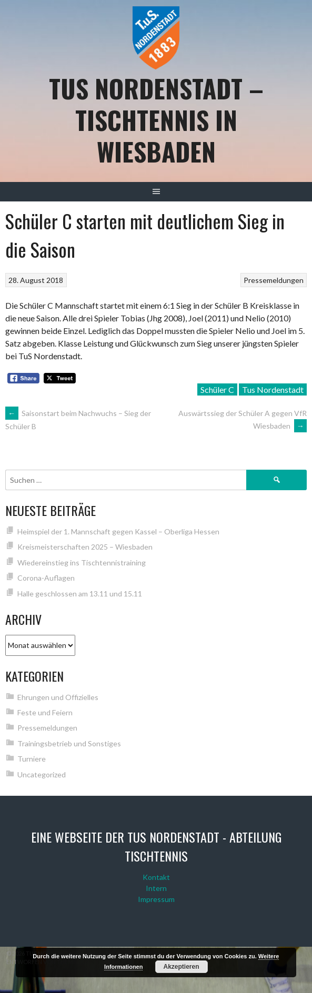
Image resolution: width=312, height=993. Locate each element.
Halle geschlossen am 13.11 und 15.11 (79, 593)
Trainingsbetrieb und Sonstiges (69, 743)
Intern (156, 888)
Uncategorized (41, 774)
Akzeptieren (181, 966)
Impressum (156, 899)
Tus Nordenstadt (273, 389)
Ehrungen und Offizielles (57, 697)
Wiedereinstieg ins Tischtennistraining (81, 562)
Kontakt (156, 877)
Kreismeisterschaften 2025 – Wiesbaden (85, 546)
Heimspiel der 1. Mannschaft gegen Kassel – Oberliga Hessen (118, 531)
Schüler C (217, 389)
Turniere (31, 758)
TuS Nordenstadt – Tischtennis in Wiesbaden (156, 119)
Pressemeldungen (274, 280)
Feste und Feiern (45, 712)
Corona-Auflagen (46, 577)
